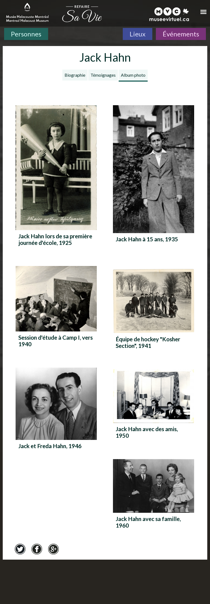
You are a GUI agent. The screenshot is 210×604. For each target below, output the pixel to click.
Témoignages (103, 75)
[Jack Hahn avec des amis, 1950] (153, 405)
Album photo (133, 75)
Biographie (75, 75)
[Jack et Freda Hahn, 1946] (56, 414)
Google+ (53, 549)
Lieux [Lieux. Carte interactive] (137, 34)
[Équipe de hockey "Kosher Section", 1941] (153, 311)
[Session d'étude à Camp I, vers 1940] (56, 308)
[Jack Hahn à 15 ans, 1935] (153, 179)
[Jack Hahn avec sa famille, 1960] (153, 495)
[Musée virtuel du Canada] (169, 14)
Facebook (36, 549)
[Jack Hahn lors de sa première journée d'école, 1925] (56, 177)
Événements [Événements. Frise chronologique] (181, 34)
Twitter (20, 549)
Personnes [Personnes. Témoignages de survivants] (26, 34)
